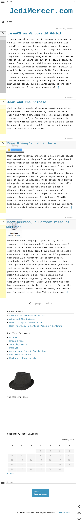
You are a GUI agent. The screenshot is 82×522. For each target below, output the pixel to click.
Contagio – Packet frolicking (27, 351)
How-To (62, 29)
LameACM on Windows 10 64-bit (34, 33)
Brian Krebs (16, 341)
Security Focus (18, 345)
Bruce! (13, 338)
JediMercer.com (41, 11)
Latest (70, 29)
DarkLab (13, 348)
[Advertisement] (13, 416)
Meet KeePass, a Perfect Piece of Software (35, 326)
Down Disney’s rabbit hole (31, 143)
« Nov (10, 474)
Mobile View (64, 513)
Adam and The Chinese (26, 102)
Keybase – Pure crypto (23, 358)
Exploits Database (20, 355)
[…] (43, 87)
